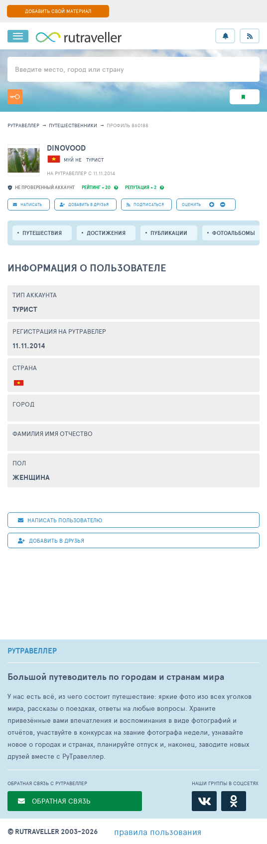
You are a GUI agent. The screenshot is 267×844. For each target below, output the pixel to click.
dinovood (66, 148)
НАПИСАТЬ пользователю (60, 520)
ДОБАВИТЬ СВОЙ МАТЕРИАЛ (58, 10)
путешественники (73, 125)
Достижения (106, 233)
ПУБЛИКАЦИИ (168, 233)
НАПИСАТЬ (27, 204)
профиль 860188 (127, 125)
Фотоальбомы (233, 233)
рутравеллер (23, 125)
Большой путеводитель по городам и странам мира (115, 676)
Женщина (31, 477)
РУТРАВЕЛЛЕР (32, 651)
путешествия (42, 233)
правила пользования (157, 831)
